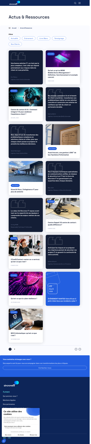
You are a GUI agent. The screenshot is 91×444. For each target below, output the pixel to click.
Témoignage (59, 38)
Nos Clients (15, 44)
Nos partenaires (9, 404)
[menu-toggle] (79, 3)
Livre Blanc (43, 38)
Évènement (28, 38)
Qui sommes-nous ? (10, 396)
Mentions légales (9, 400)
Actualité (14, 38)
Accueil (14, 28)
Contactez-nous (45, 368)
